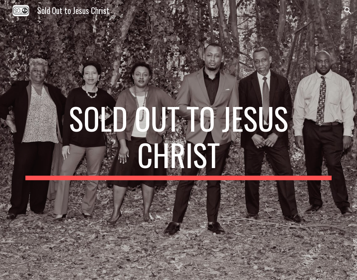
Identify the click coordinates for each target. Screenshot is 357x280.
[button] (348, 11)
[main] (178, 140)
